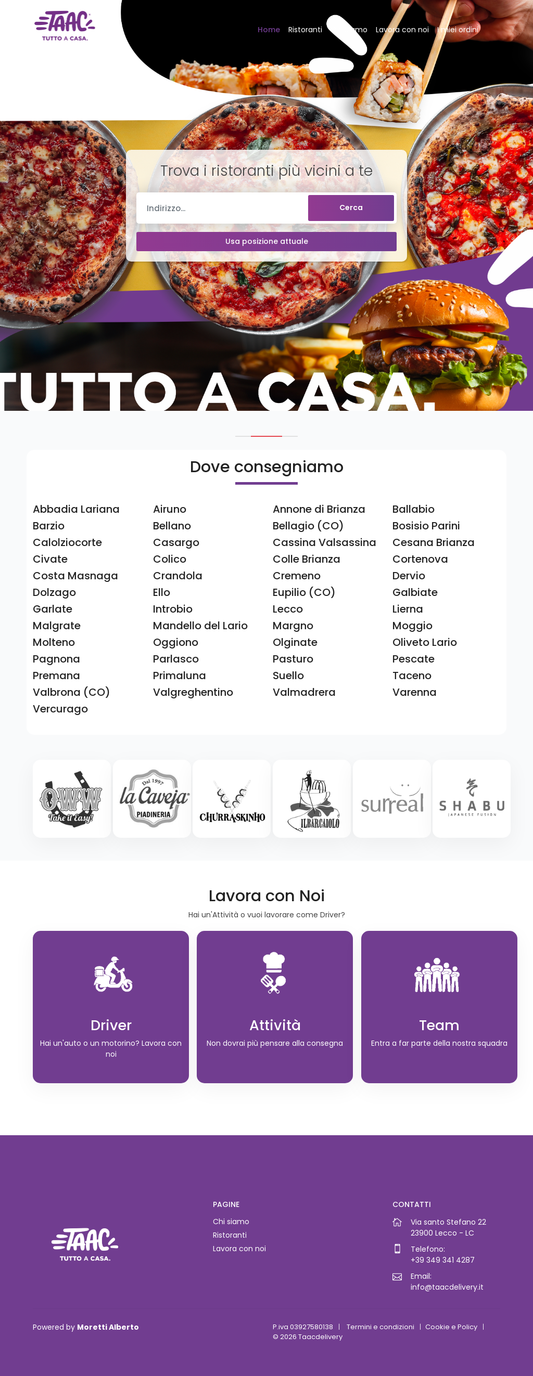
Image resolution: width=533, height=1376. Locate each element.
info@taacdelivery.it (447, 1287)
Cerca (351, 207)
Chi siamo (231, 1221)
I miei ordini (457, 29)
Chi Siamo (349, 29)
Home (269, 29)
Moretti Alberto (108, 1327)
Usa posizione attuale (266, 241)
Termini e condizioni (380, 1327)
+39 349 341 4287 (443, 1260)
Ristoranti (305, 29)
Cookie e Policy (451, 1327)
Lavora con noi (402, 29)
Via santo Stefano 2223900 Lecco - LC (448, 1227)
